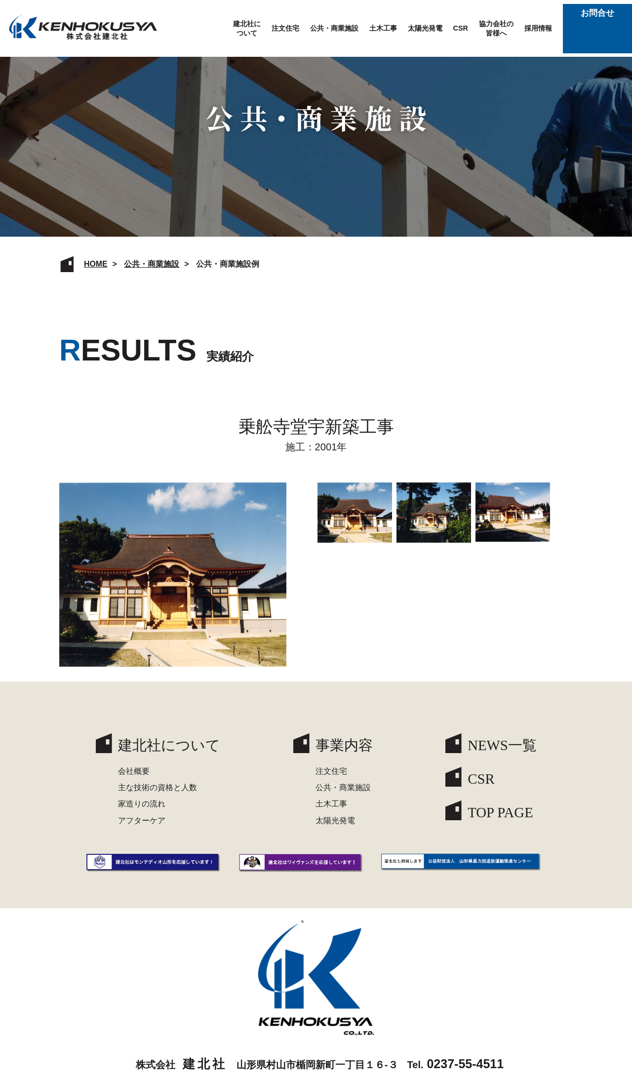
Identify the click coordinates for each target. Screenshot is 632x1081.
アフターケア (141, 820)
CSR (460, 28)
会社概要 (134, 771)
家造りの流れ (141, 804)
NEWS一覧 (502, 745)
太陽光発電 (425, 28)
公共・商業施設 (334, 28)
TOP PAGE (500, 812)
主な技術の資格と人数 (157, 787)
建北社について (247, 28)
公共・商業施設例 (227, 264)
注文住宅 (285, 28)
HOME (96, 264)
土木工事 (383, 28)
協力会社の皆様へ (496, 28)
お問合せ (597, 28)
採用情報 (538, 28)
